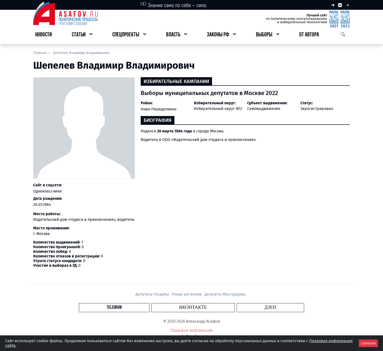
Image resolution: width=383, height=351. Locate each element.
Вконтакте (193, 307)
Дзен (221, 307)
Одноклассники (47, 191)
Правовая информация (191, 330)
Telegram (163, 307)
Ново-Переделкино (158, 109)
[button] (82, 35)
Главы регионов (187, 294)
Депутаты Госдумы (153, 294)
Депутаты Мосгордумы (225, 294)
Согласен (368, 343)
